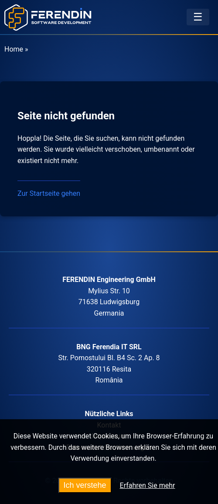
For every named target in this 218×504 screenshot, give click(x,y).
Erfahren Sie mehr (147, 485)
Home (13, 49)
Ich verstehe (85, 485)
